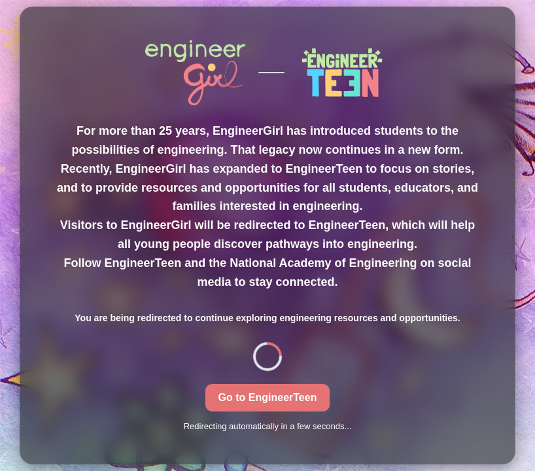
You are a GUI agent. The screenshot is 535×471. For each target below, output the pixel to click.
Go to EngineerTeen (267, 397)
